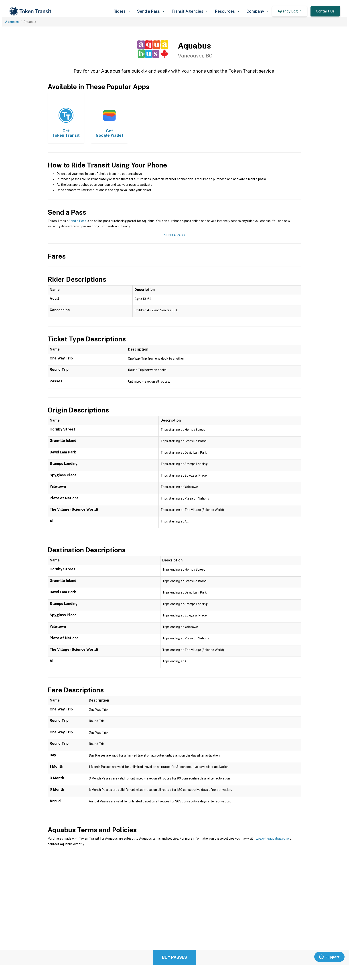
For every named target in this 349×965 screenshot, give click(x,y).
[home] (31, 11)
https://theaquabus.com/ (271, 838)
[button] (122, 11)
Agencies (12, 22)
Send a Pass (77, 221)
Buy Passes (174, 957)
